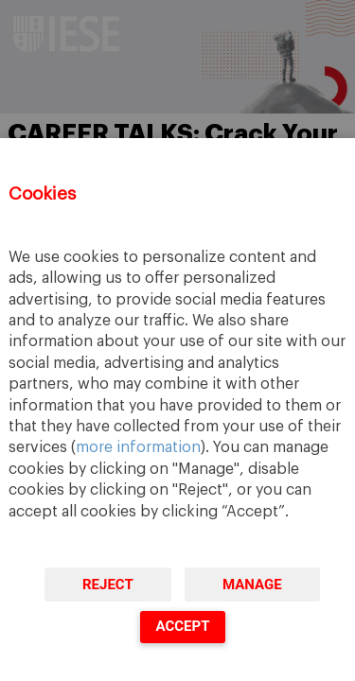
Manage (252, 584)
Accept (182, 626)
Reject (107, 584)
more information (138, 447)
